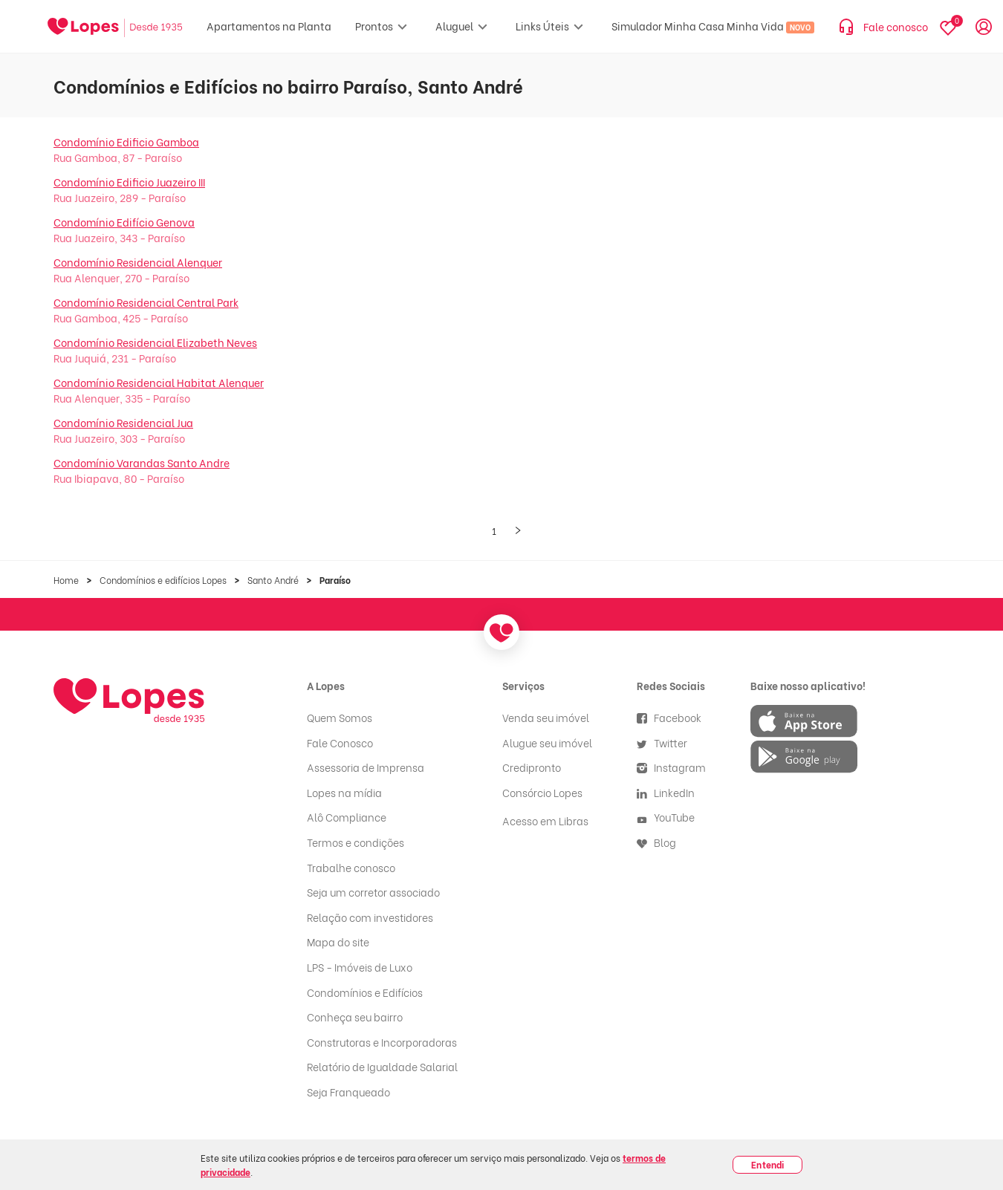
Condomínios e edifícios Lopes (163, 579)
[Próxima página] (517, 531)
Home (66, 579)
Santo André (273, 579)
